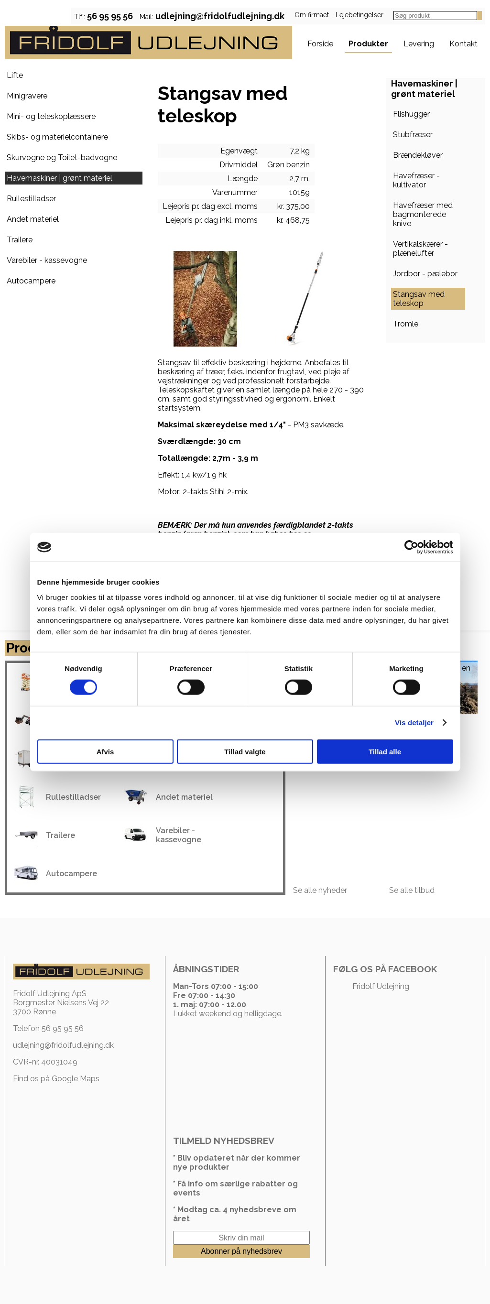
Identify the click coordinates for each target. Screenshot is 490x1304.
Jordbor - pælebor (425, 273)
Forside (320, 43)
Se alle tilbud (412, 890)
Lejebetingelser (359, 15)
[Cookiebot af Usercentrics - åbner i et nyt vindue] (411, 547)
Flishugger (411, 114)
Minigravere (27, 95)
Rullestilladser (31, 198)
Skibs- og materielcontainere (57, 136)
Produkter (368, 43)
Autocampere (31, 280)
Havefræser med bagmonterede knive (423, 214)
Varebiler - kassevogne (47, 260)
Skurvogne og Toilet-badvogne (62, 157)
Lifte (15, 75)
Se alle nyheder (320, 890)
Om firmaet (311, 15)
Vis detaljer (414, 722)
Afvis (105, 751)
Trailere (20, 239)
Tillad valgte (244, 751)
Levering (418, 43)
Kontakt (463, 43)
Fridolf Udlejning (380, 986)
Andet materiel (33, 219)
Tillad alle (385, 751)
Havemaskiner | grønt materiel (59, 178)
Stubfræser (413, 134)
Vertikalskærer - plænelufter (420, 248)
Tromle (405, 323)
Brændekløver (418, 155)
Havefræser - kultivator (416, 180)
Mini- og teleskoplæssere (51, 116)
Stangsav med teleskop (419, 299)
